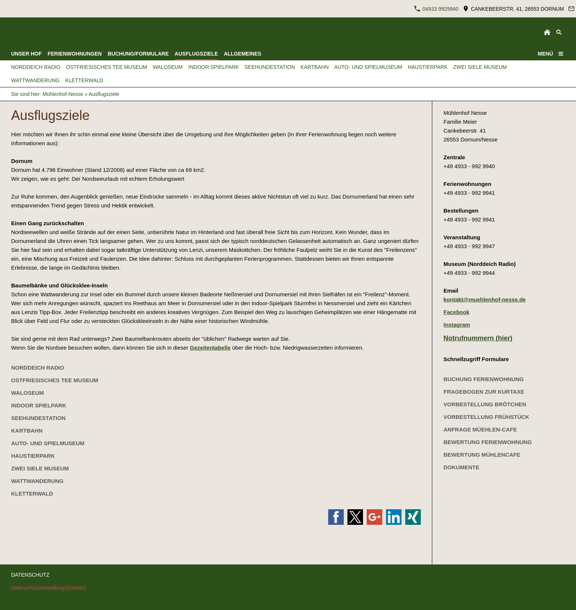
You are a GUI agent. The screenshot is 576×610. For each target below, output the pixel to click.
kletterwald (32, 493)
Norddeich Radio (37, 367)
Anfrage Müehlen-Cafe (480, 429)
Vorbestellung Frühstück (486, 417)
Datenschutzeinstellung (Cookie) (48, 588)
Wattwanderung (37, 481)
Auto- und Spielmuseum (47, 443)
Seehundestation (38, 418)
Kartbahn (27, 430)
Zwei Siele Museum (40, 468)
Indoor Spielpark (38, 405)
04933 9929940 (436, 9)
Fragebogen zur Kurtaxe (483, 392)
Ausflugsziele (104, 94)
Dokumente (461, 467)
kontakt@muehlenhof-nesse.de (484, 299)
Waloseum (27, 393)
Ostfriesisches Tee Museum (54, 380)
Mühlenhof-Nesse (63, 94)
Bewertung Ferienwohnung (487, 442)
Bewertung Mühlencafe (481, 454)
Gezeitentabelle (210, 347)
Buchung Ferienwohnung (483, 379)
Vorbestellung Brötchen (484, 404)
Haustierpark (33, 456)
